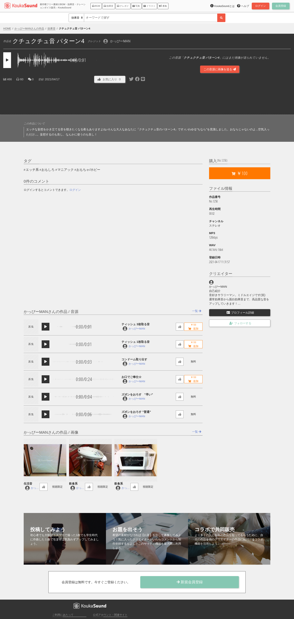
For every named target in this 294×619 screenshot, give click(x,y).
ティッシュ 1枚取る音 (135, 341)
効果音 (108, 6)
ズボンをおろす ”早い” (137, 394)
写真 (136, 6)
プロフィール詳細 (240, 312)
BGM (96, 6)
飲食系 (73, 483)
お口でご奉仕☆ (131, 377)
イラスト (149, 6)
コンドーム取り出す (134, 359)
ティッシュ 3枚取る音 (135, 324)
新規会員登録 (190, 582)
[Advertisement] (74, 98)
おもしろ (48, 169)
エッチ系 (32, 169)
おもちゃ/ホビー (88, 169)
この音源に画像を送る (220, 69)
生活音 (28, 483)
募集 (163, 6)
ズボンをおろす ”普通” (136, 411)
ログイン (75, 189)
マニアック (65, 169)
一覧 (196, 311)
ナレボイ (123, 6)
